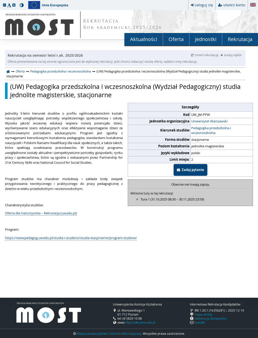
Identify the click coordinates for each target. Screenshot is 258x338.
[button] (4, 5)
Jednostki (205, 39)
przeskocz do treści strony (1, 1)
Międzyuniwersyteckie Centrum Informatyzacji (109, 333)
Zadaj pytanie (190, 169)
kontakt (200, 322)
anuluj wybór (231, 55)
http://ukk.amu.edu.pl (140, 322)
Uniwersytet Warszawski (209, 121)
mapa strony (203, 314)
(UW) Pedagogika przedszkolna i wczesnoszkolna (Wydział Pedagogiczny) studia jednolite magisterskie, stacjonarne (125, 91)
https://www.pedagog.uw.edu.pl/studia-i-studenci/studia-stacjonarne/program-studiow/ (71, 237)
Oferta (176, 39)
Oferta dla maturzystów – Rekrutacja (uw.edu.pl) (41, 213)
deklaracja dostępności (211, 318)
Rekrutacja (240, 39)
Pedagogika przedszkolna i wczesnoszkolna (60, 71)
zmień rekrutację (205, 55)
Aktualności (143, 39)
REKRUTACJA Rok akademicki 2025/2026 (122, 25)
